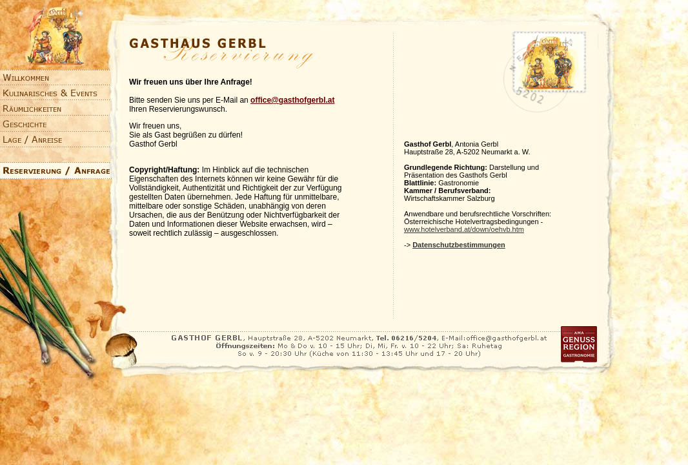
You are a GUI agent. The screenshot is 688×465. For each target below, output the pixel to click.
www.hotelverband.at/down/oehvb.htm (464, 229)
